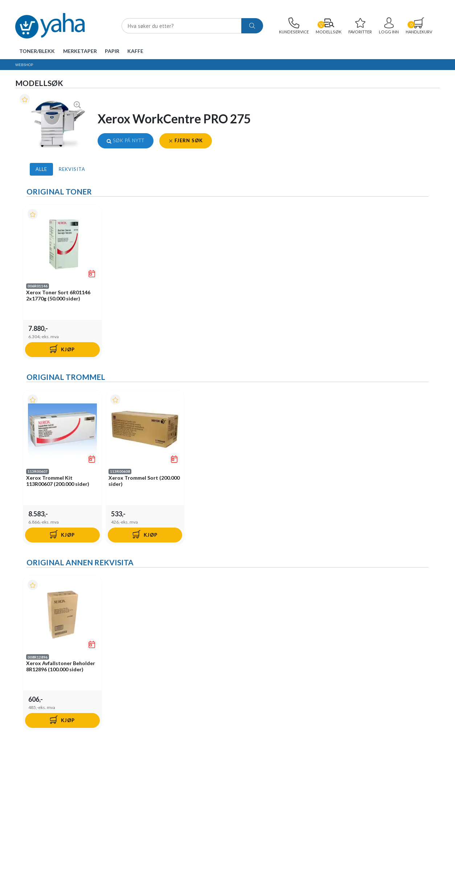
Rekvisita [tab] (72, 169)
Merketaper (80, 51)
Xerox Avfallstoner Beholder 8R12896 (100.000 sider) (60, 667)
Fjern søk (185, 140)
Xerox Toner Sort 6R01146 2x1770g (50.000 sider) (58, 295)
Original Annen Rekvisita (80, 562)
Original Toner (59, 191)
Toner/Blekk (37, 51)
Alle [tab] (41, 169)
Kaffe (135, 51)
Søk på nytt (125, 140)
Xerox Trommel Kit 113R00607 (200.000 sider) (57, 481)
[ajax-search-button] (252, 26)
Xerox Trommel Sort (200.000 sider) (144, 481)
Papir (112, 51)
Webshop (24, 64)
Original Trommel (65, 377)
